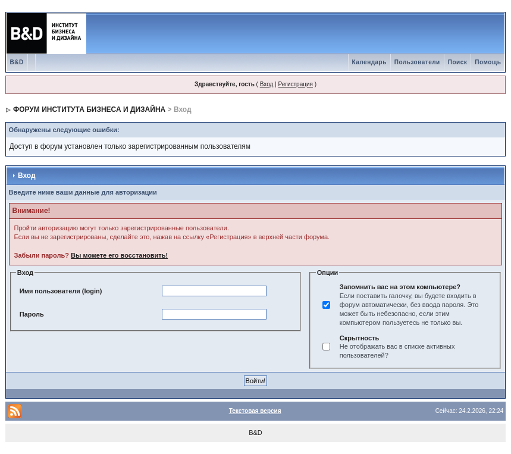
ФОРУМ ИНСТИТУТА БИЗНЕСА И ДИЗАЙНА (89, 109)
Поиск (458, 62)
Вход (267, 84)
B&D (17, 62)
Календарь (369, 62)
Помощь (488, 62)
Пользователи (417, 62)
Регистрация (295, 84)
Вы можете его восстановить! (119, 255)
